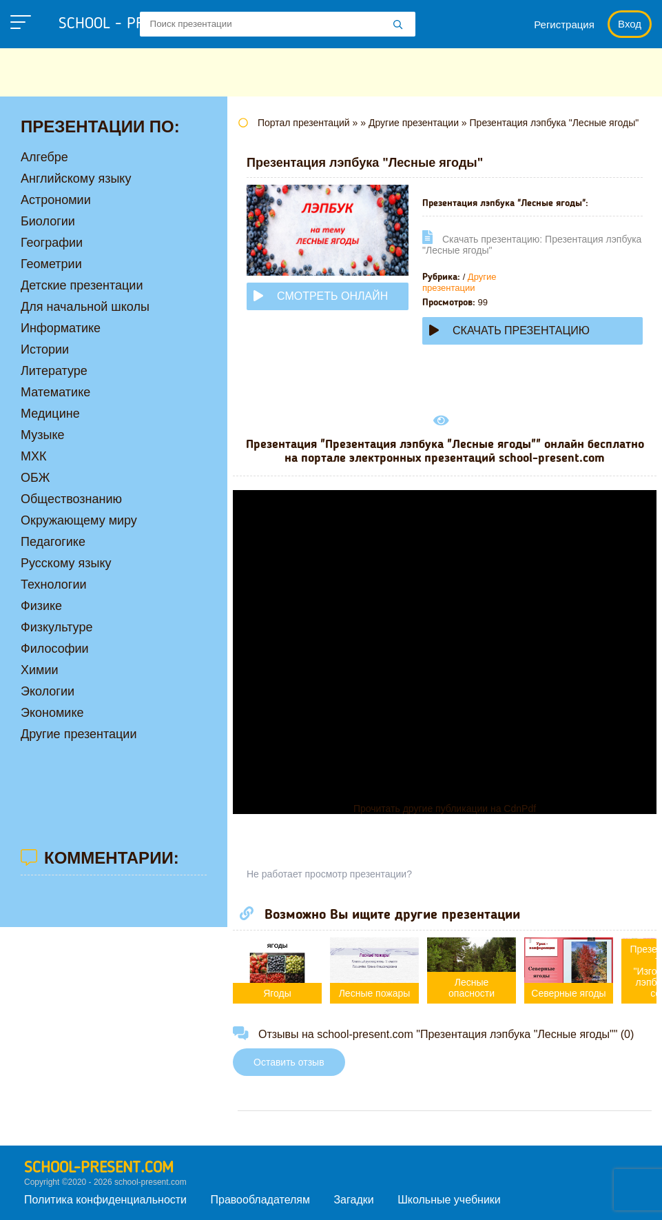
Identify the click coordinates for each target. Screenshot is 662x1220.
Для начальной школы (85, 307)
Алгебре (44, 157)
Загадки (353, 1200)
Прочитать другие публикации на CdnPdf (444, 808)
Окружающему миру (79, 520)
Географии (52, 243)
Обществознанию (71, 499)
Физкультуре (56, 627)
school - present (135, 24)
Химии (40, 670)
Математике (55, 392)
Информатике (61, 328)
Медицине (50, 413)
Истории (45, 349)
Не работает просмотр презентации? (329, 874)
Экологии (47, 691)
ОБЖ (35, 478)
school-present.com (99, 1168)
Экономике (52, 713)
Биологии (48, 221)
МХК (34, 456)
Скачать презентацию (509, 330)
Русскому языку (66, 563)
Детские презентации (82, 285)
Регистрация (564, 24)
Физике (41, 606)
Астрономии (56, 200)
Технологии (54, 584)
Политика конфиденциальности (105, 1200)
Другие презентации (459, 282)
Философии (55, 648)
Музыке (42, 435)
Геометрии (51, 264)
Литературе (54, 371)
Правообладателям (261, 1200)
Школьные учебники (449, 1200)
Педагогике (53, 542)
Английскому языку (76, 178)
